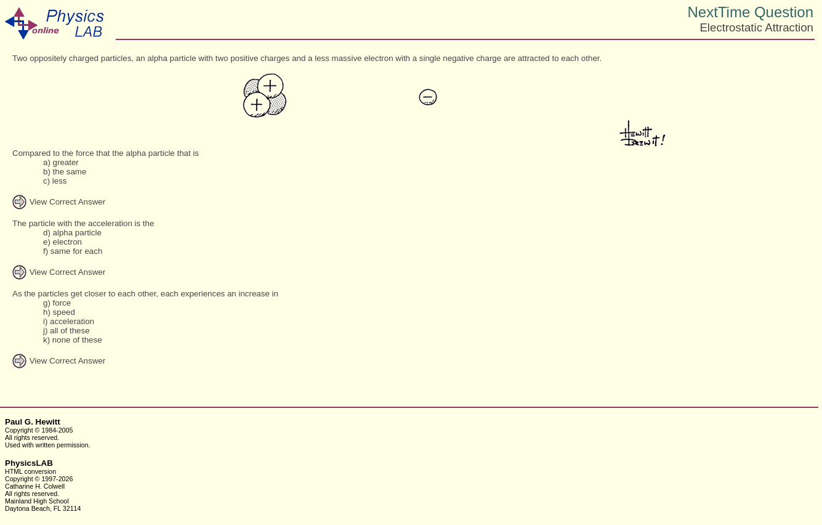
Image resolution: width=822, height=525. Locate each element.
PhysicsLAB (29, 463)
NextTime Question (750, 12)
